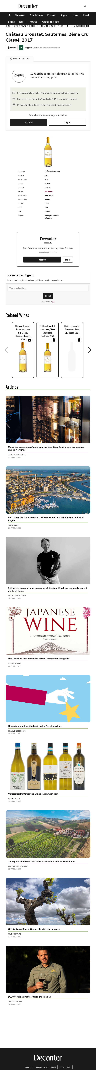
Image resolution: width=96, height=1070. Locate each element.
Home (8, 26)
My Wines (11, 47)
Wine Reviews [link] (20, 26)
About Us (28, 1067)
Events (22, 21)
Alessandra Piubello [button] (18, 866)
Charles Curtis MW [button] (17, 596)
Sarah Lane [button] (13, 525)
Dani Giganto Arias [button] (17, 455)
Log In (67, 122)
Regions (64, 15)
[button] (19, 58)
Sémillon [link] (64, 26)
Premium (51, 15)
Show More (48, 302)
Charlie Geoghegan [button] (17, 731)
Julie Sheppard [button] (14, 934)
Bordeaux (49, 191)
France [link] (32, 26)
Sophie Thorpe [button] (14, 663)
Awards (33, 21)
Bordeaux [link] (43, 26)
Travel (86, 15)
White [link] (54, 26)
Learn (75, 15)
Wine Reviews (36, 15)
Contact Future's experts (46, 1067)
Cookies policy (65, 1067)
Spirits (11, 21)
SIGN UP (48, 296)
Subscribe (20, 15)
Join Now (29, 122)
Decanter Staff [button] (15, 1002)
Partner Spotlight (50, 21)
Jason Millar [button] (14, 799)
